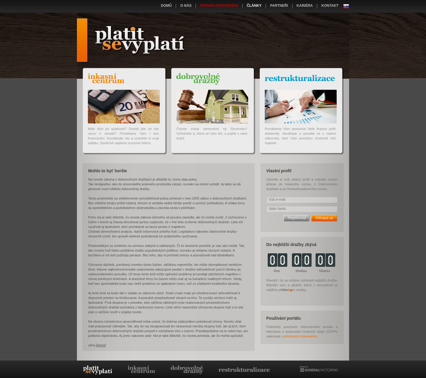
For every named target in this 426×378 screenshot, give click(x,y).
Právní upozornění (219, 6)
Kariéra (305, 6)
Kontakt (329, 6)
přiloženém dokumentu (300, 336)
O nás (185, 6)
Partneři (279, 6)
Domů (166, 6)
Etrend (101, 345)
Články (254, 6)
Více (287, 290)
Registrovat (297, 218)
